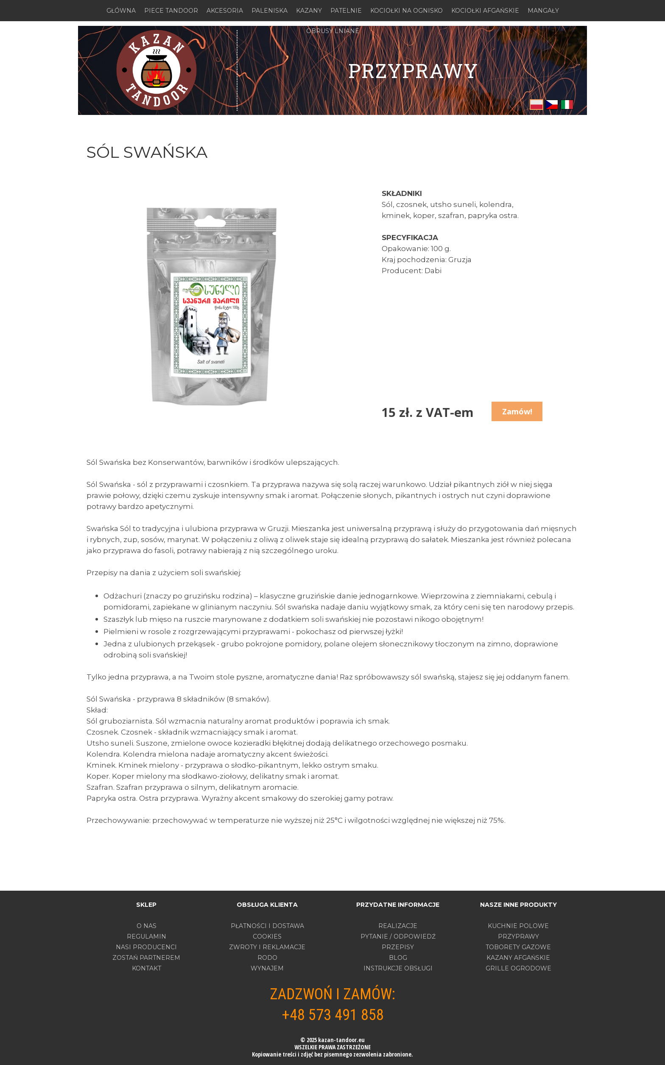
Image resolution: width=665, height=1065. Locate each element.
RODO (267, 958)
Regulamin (146, 936)
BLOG (398, 958)
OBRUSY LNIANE (332, 31)
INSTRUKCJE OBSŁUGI (398, 968)
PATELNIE (346, 10)
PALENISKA (269, 10)
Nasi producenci (146, 947)
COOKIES (267, 936)
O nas (146, 926)
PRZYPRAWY (518, 936)
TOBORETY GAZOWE (518, 947)
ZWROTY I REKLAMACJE (267, 947)
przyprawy (413, 70)
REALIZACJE (397, 926)
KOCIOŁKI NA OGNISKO (406, 10)
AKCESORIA (225, 10)
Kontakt (146, 968)
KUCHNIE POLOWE (518, 926)
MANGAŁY (543, 10)
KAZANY (309, 10)
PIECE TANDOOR (171, 10)
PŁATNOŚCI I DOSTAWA (267, 926)
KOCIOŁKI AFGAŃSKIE (485, 10)
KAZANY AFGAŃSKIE (518, 958)
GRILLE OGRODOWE (518, 968)
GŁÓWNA (121, 10)
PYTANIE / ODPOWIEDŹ (398, 936)
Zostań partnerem (146, 958)
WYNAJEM (267, 968)
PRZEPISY (398, 947)
